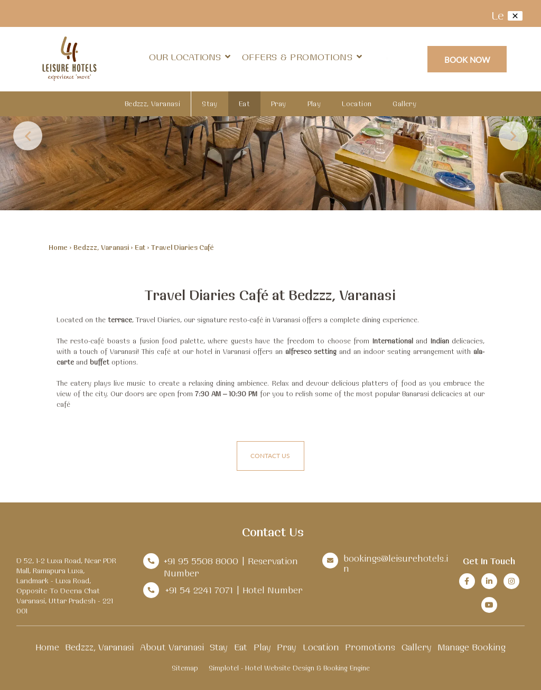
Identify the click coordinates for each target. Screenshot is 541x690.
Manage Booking (471, 647)
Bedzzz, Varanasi (152, 103)
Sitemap (185, 668)
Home (58, 247)
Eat (244, 103)
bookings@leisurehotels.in (395, 563)
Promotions (370, 647)
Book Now (467, 59)
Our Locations (189, 57)
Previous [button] (27, 136)
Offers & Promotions (297, 57)
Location (356, 103)
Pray (278, 103)
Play (314, 103)
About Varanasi (172, 647)
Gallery (404, 103)
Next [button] (513, 136)
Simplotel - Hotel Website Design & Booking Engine (289, 668)
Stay (210, 103)
